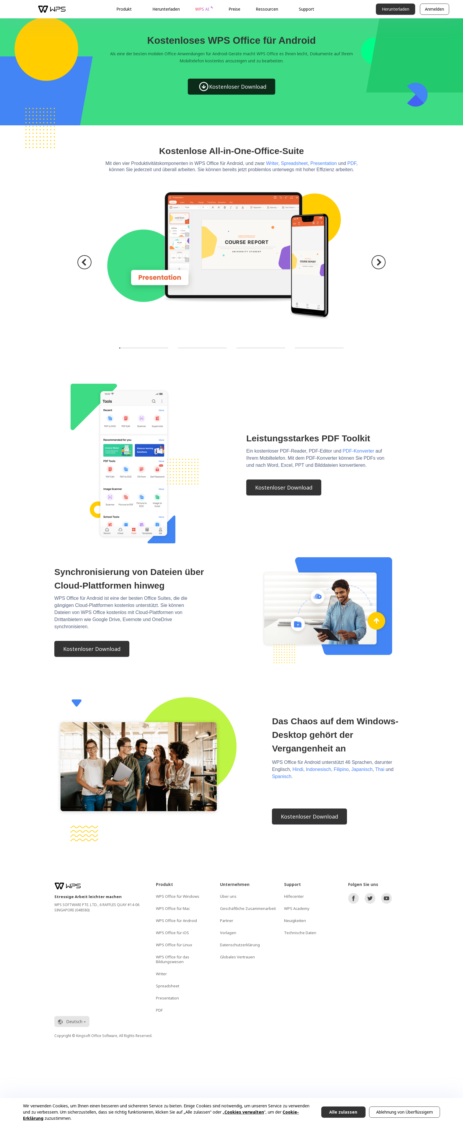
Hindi (298, 769)
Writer (272, 163)
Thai (379, 769)
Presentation (323, 163)
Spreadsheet (294, 163)
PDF (351, 163)
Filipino (341, 769)
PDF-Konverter (358, 450)
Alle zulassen (343, 1112)
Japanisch (362, 769)
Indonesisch (318, 769)
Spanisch (281, 776)
